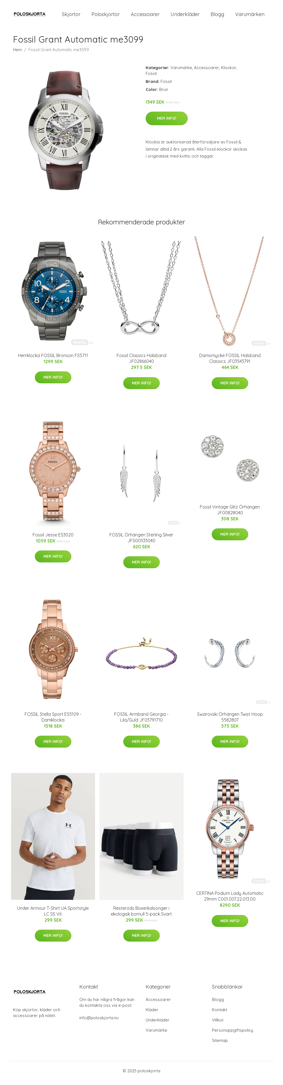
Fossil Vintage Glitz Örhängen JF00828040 (230, 514)
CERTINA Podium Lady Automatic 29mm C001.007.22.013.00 (230, 901)
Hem (17, 54)
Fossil (151, 78)
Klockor (228, 72)
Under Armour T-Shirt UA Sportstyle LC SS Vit (53, 915)
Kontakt (219, 1014)
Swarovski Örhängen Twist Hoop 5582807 (230, 721)
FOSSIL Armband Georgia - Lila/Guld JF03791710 (141, 721)
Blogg (217, 16)
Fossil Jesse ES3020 (53, 539)
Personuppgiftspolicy (232, 1034)
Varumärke (181, 72)
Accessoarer (145, 16)
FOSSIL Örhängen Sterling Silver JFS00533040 (141, 542)
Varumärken (249, 16)
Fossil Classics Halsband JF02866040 (141, 363)
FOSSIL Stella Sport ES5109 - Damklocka (53, 721)
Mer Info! (166, 122)
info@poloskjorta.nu (99, 1022)
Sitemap (220, 1045)
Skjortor (71, 16)
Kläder (152, 1014)
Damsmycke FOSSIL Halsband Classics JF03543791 (230, 363)
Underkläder (185, 16)
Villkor (218, 1024)
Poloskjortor (105, 16)
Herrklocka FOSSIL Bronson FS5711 (53, 360)
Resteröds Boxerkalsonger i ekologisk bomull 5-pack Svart (141, 915)
